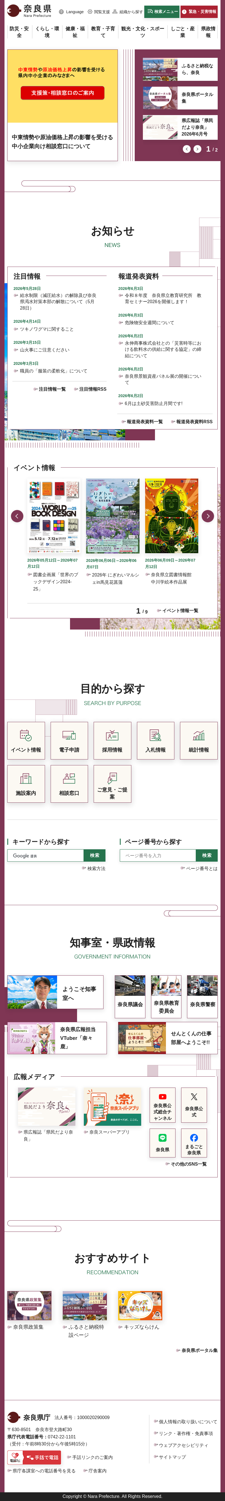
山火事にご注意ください (44, 349)
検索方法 (96, 868)
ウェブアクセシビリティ (183, 1445)
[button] (71, 12)
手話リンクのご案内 (92, 1457)
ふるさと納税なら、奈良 (197, 69)
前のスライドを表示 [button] (187, 149)
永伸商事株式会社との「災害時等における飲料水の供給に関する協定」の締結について (163, 349)
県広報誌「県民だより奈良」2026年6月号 (197, 127)
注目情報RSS (93, 389)
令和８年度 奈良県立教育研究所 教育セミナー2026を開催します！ (163, 298)
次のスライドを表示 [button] (197, 149)
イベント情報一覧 (180, 610)
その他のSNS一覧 (189, 1164)
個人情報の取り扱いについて (188, 1421)
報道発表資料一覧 (145, 421)
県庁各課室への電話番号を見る (44, 1470)
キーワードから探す (41, 841)
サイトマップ (172, 1457)
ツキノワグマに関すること (47, 329)
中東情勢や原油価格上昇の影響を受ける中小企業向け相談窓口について (62, 141)
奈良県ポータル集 (197, 98)
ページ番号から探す (153, 841)
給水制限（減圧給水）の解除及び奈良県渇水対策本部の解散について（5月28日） (58, 301)
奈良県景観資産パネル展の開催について (163, 379)
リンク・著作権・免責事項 (186, 1433)
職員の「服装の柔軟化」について (53, 371)
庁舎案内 (98, 1470)
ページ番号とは (202, 868)
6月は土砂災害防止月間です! (154, 403)
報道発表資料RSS (194, 421)
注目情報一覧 (52, 389)
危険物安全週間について (149, 322)
